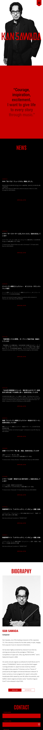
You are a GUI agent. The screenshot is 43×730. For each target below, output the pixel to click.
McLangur (24, 725)
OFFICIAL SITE (21, 181)
